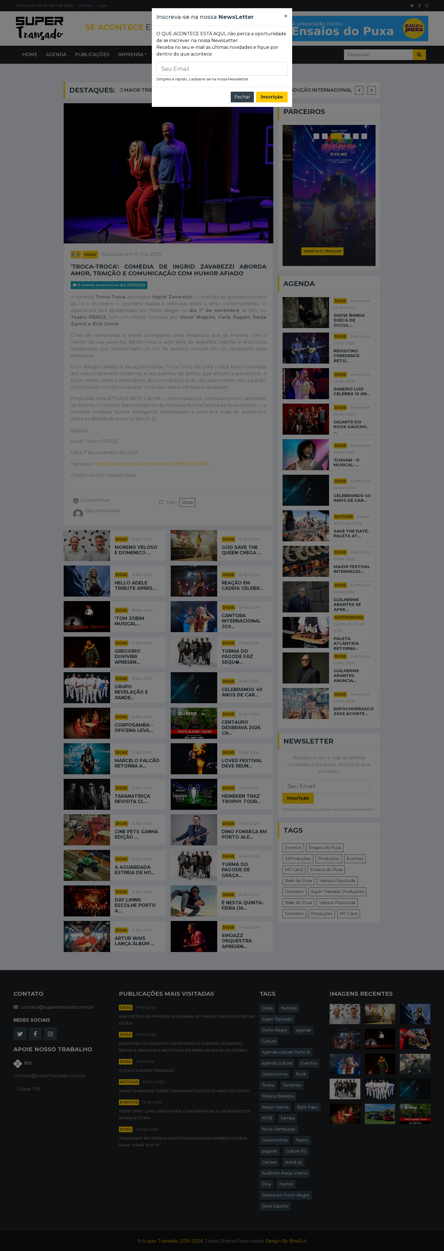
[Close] (285, 16)
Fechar (242, 97)
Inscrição (272, 97)
